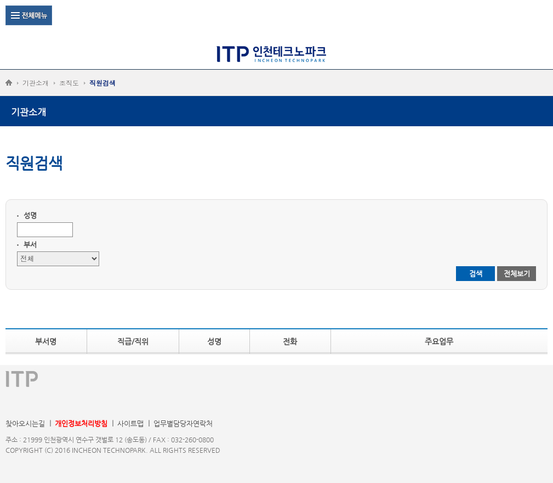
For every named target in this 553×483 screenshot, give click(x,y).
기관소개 (35, 82)
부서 (30, 244)
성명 (30, 215)
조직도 (69, 82)
